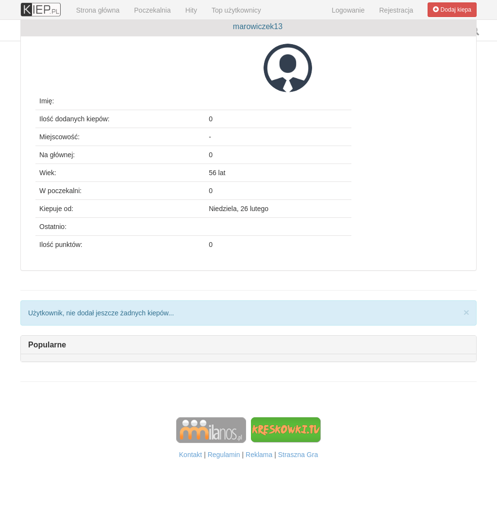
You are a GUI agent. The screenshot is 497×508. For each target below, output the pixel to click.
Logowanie (348, 10)
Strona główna (98, 10)
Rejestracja (396, 10)
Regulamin (224, 455)
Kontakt (190, 455)
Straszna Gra (298, 455)
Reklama (259, 455)
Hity (191, 10)
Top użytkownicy (236, 10)
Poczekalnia (152, 10)
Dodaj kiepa (452, 9)
